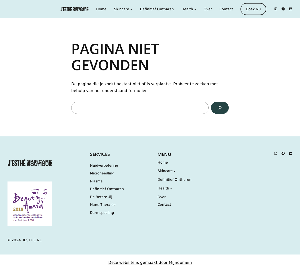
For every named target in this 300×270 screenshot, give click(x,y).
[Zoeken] (220, 108)
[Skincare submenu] (131, 9)
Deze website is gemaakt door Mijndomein (150, 262)
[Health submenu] (195, 9)
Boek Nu (253, 9)
